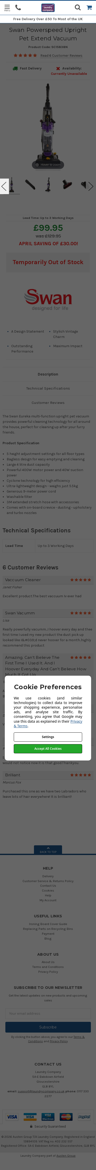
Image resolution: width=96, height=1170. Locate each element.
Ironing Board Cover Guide (48, 924)
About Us (48, 962)
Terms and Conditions (48, 967)
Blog (48, 938)
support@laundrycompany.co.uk (41, 1091)
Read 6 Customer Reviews (61, 55)
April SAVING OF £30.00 (48, 244)
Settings (48, 737)
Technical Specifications (48, 388)
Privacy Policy (48, 972)
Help (48, 895)
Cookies (48, 890)
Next (91, 186)
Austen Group (66, 1155)
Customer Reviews (48, 402)
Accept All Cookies (48, 748)
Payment (48, 933)
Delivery (48, 876)
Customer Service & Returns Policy (48, 881)
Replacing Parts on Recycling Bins (48, 929)
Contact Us (48, 885)
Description (48, 374)
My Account (48, 900)
